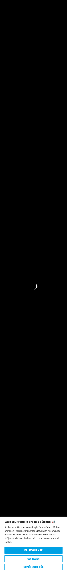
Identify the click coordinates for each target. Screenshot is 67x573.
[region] (33, 545)
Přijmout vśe (33, 550)
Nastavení (33, 558)
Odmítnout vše (33, 567)
